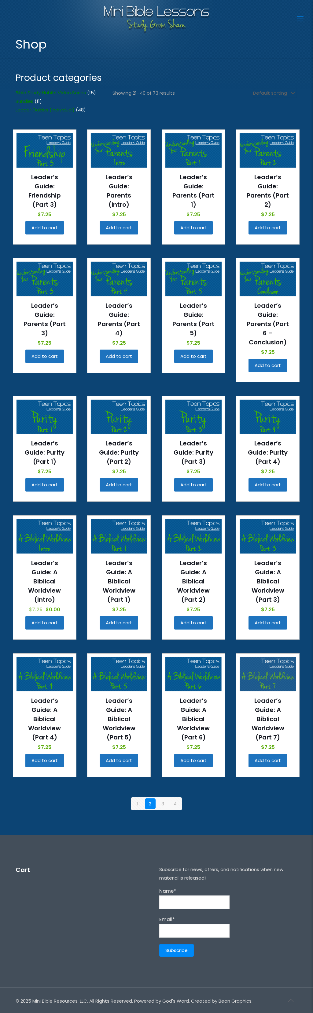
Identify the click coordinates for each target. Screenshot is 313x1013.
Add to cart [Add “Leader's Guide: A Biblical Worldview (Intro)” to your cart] (44, 622)
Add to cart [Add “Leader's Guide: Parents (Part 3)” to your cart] (44, 356)
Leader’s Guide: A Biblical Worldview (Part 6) (193, 719)
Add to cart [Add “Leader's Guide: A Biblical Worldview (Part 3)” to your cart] (268, 622)
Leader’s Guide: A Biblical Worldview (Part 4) (44, 719)
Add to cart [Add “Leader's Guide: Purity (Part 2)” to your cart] (119, 484)
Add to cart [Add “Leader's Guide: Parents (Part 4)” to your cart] (119, 356)
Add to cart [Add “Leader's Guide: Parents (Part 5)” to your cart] (193, 356)
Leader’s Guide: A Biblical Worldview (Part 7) (268, 719)
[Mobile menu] (300, 19)
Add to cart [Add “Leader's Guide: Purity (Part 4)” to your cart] (268, 484)
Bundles (24, 101)
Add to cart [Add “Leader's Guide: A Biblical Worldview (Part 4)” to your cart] (44, 760)
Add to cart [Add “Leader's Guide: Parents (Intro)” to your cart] (119, 227)
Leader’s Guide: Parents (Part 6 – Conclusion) (268, 324)
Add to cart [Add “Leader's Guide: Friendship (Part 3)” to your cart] (44, 227)
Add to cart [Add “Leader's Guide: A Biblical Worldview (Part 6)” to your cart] (193, 760)
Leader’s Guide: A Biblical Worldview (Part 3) (268, 581)
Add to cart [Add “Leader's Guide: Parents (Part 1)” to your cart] (193, 227)
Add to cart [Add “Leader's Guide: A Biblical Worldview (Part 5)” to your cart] (119, 760)
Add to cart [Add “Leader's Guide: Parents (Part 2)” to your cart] (268, 227)
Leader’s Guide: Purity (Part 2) (119, 452)
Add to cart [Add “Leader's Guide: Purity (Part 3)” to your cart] (193, 484)
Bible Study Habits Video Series (51, 92)
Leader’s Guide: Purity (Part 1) (44, 452)
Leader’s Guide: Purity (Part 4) (268, 452)
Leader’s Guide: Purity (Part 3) (193, 452)
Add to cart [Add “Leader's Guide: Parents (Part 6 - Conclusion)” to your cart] (268, 365)
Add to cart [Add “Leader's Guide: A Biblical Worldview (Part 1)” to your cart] (119, 622)
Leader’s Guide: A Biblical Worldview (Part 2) (193, 581)
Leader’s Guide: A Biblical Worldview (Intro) (44, 581)
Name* (194, 898)
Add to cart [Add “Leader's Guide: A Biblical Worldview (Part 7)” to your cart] (268, 760)
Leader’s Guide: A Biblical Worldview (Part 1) (119, 581)
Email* (194, 927)
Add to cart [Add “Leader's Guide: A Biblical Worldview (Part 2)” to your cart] (193, 622)
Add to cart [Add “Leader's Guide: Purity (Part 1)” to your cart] (44, 484)
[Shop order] (275, 93)
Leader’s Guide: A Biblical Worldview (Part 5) (119, 719)
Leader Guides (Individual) (45, 110)
